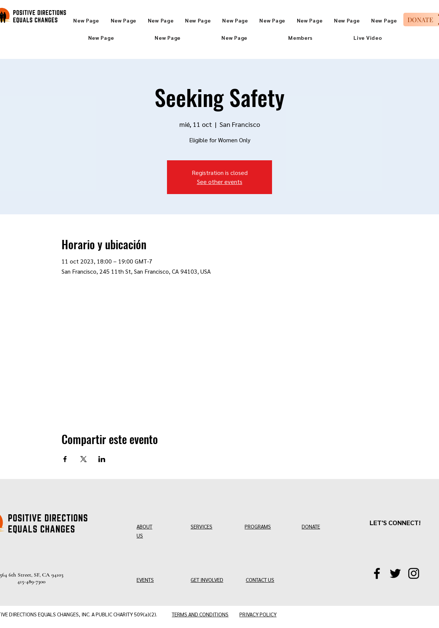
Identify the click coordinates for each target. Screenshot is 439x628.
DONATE (311, 526)
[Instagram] (413, 573)
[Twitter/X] (395, 573)
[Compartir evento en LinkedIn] (101, 459)
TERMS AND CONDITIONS (200, 614)
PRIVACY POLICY (258, 614)
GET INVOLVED (207, 579)
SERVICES (201, 526)
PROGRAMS (258, 526)
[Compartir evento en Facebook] (65, 459)
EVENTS (145, 579)
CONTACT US (260, 579)
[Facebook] (377, 573)
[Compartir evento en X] (83, 459)
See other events (219, 181)
